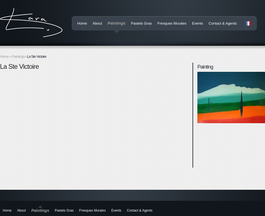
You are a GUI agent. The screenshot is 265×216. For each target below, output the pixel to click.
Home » (6, 56)
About (97, 23)
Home (82, 23)
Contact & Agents (223, 23)
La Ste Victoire (36, 56)
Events (197, 23)
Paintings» (19, 56)
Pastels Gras (141, 23)
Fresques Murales (172, 23)
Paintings (117, 23)
